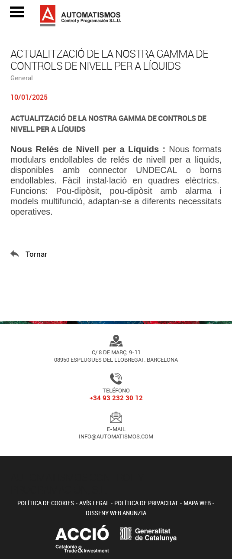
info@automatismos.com (116, 436)
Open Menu (16, 12)
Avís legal (94, 503)
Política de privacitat (146, 503)
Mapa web (197, 503)
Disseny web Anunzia (116, 513)
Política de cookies (45, 503)
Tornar (36, 254)
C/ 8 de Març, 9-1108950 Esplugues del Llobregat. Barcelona (116, 350)
